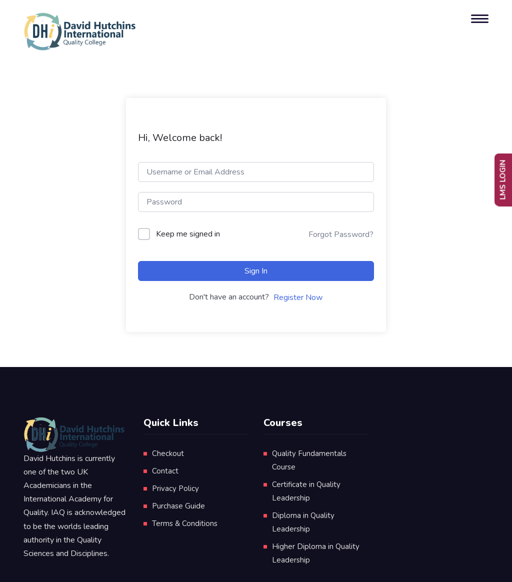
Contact (165, 471)
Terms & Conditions (185, 523)
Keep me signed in (188, 234)
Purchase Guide (178, 506)
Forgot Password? (341, 234)
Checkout (168, 453)
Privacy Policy (175, 489)
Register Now (298, 297)
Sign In (256, 271)
